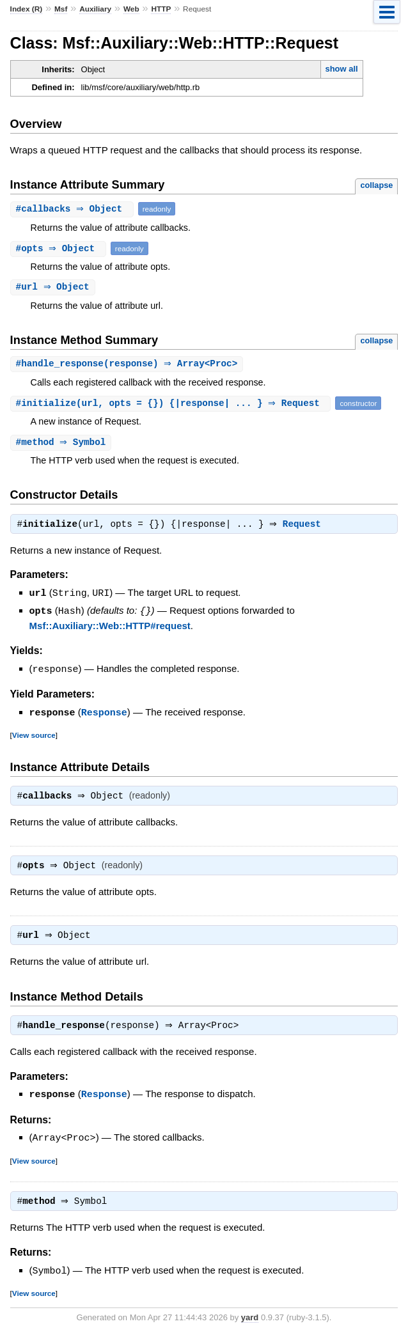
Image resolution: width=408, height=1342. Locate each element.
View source (34, 735)
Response (104, 713)
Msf (60, 8)
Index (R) (26, 8)
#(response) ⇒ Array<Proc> (128, 365)
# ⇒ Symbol (62, 444)
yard (249, 1322)
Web (131, 8)
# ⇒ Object (73, 209)
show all (341, 69)
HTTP (161, 8)
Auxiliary (95, 8)
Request (305, 527)
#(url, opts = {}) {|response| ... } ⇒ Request (172, 404)
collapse (376, 185)
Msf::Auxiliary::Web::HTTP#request (110, 627)
